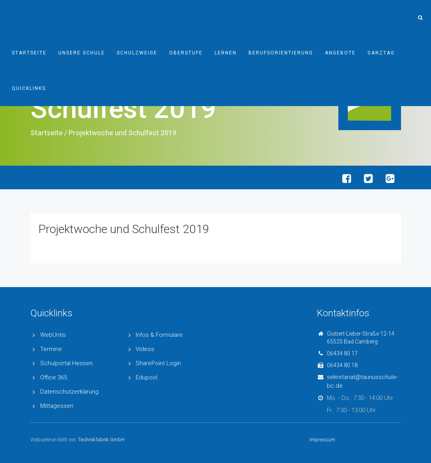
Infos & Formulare (159, 334)
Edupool (146, 377)
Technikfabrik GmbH (101, 439)
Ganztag (381, 53)
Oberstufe (186, 53)
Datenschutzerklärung (69, 391)
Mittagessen (56, 405)
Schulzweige (137, 53)
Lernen (226, 53)
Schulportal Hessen (66, 363)
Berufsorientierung (280, 53)
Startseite (29, 53)
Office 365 (53, 377)
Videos (145, 349)
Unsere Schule (81, 53)
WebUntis (53, 334)
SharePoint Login (158, 363)
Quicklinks (29, 88)
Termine (51, 349)
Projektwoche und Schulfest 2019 (123, 229)
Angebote (340, 53)
